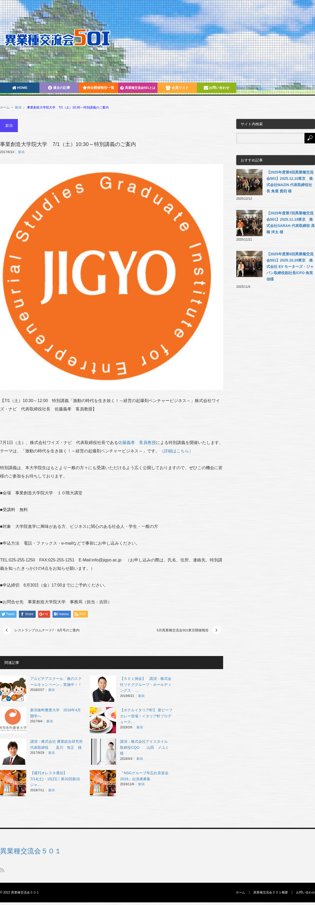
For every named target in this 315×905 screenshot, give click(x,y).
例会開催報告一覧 (98, 88)
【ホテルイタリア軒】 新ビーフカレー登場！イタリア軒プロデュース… (146, 716)
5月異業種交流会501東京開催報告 (183, 630)
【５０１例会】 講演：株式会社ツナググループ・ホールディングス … (145, 684)
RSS (2, 870)
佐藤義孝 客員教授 (137, 442)
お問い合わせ (217, 88)
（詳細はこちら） (176, 451)
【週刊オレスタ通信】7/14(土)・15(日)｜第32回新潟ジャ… (55, 779)
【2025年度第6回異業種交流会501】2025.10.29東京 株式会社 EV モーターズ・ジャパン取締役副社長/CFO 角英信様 (290, 266)
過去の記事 (59, 88)
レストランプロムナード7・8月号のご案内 (47, 630)
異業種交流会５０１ (30, 851)
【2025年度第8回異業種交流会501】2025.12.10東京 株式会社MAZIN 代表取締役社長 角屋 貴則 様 (289, 181)
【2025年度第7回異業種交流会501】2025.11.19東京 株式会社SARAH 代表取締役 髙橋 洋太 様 (290, 222)
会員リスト (177, 88)
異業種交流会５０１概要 (270, 892)
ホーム (240, 892)
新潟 (18, 107)
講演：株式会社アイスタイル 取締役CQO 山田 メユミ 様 (146, 747)
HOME (20, 88)
